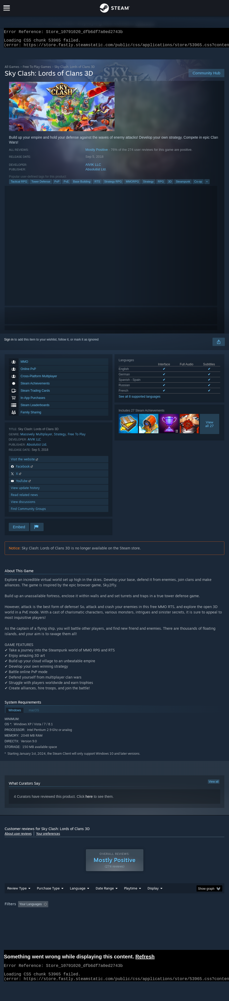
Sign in (9, 342)
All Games (12, 70)
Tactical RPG (19, 184)
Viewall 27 (209, 427)
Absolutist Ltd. (96, 172)
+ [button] (207, 184)
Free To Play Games (37, 70)
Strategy (148, 184)
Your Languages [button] (30, 907)
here (89, 800)
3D (170, 184)
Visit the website (25, 462)
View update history (25, 491)
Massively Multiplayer (36, 437)
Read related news (24, 498)
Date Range (105, 891)
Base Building (81, 184)
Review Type (17, 891)
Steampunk (183, 184)
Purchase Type (48, 891)
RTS (97, 184)
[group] (115, 907)
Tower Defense (40, 184)
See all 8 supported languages (139, 399)
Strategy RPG (113, 184)
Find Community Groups (28, 512)
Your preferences (48, 837)
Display (153, 891)
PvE (66, 184)
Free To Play (77, 437)
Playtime (130, 891)
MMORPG (132, 184)
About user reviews (18, 837)
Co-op (198, 184)
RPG (161, 184)
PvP (57, 184)
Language (77, 891)
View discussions (23, 505)
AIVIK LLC (93, 168)
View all (214, 784)
